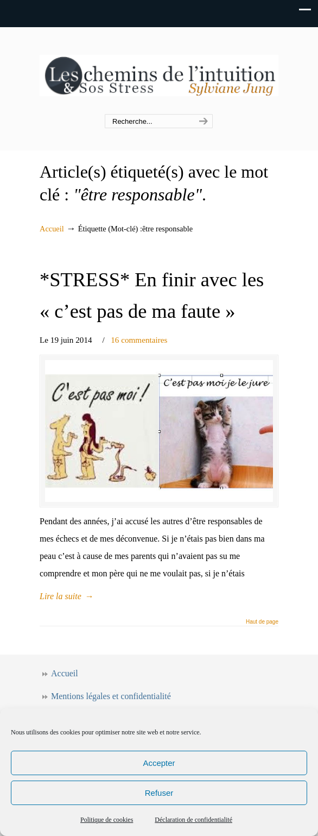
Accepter (159, 763)
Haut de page (262, 622)
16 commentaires (139, 339)
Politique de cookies (106, 820)
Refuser (159, 792)
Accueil (52, 228)
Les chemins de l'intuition (159, 71)
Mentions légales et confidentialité (111, 696)
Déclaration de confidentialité (193, 820)
